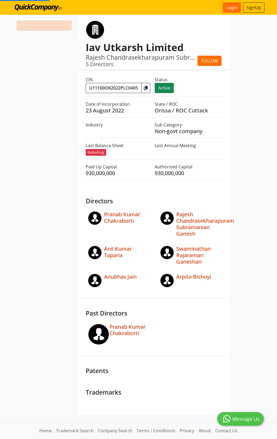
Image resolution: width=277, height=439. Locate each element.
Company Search (115, 431)
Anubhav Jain (120, 276)
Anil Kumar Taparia (118, 252)
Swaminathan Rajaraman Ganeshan (193, 255)
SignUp (254, 7)
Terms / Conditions (156, 431)
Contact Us (226, 431)
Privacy (187, 431)
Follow (209, 61)
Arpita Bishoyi (193, 276)
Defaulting (96, 152)
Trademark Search (75, 431)
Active (164, 88)
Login (231, 7)
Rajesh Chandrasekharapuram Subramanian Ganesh (205, 224)
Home (45, 431)
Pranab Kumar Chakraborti (122, 217)
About (205, 431)
